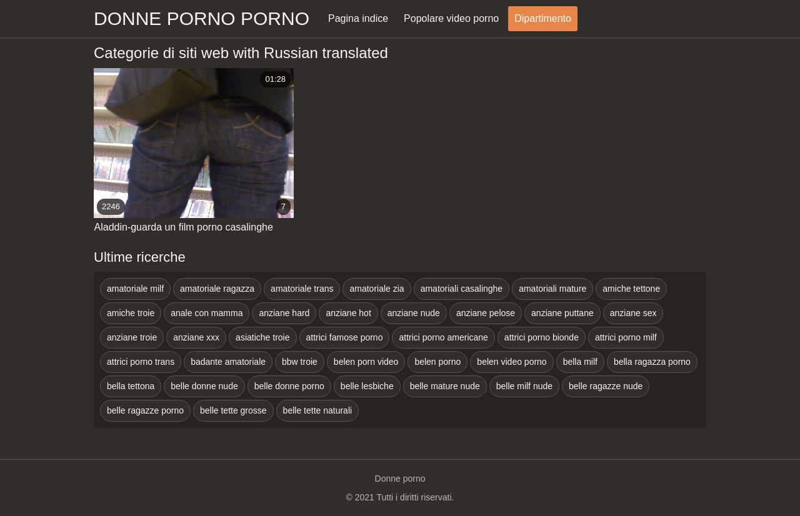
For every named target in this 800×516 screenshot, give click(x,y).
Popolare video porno (451, 18)
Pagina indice (358, 18)
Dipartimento (542, 18)
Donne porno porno (201, 18)
